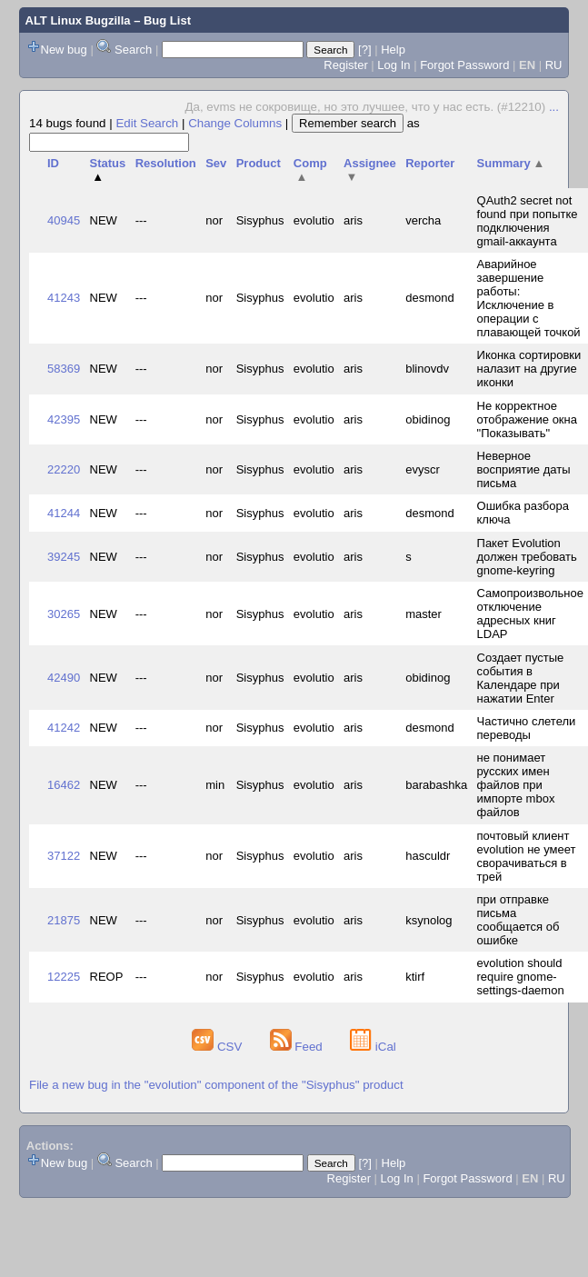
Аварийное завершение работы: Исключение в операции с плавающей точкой (529, 298)
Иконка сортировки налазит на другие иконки (529, 368)
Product (258, 163)
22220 (63, 469)
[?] (364, 49)
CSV (218, 1046)
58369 (63, 368)
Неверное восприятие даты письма (524, 469)
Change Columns (235, 123)
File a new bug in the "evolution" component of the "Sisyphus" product (216, 1085)
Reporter (429, 163)
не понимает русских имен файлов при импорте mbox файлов (516, 785)
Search (133, 49)
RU (554, 65)
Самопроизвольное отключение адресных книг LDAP (530, 613)
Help (393, 49)
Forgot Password (464, 65)
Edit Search (146, 123)
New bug (64, 49)
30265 (63, 614)
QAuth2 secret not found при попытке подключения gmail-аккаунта (527, 221)
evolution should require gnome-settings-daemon (520, 976)
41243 (63, 297)
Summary (511, 163)
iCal (373, 1046)
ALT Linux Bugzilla (78, 20)
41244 (63, 513)
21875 (63, 920)
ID (53, 163)
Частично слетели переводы (526, 728)
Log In (393, 65)
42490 (63, 677)
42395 (63, 419)
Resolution (165, 163)
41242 (63, 727)
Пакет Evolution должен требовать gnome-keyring (527, 556)
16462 (63, 785)
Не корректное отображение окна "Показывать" (527, 419)
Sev (215, 163)
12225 (63, 976)
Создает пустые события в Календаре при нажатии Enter (520, 678)
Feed (298, 1046)
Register (345, 65)
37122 (63, 856)
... (554, 107)
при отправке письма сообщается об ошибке (518, 920)
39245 (63, 557)
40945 (63, 220)
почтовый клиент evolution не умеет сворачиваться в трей (526, 856)
